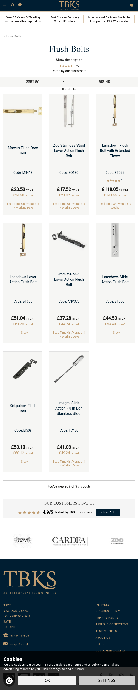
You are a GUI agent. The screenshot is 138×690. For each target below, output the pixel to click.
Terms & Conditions (112, 625)
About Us (103, 638)
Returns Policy (108, 611)
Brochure (103, 644)
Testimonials (106, 631)
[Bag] (131, 5)
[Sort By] (33, 81)
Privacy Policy (107, 618)
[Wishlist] (20, 5)
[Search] (12, 5)
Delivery (102, 605)
